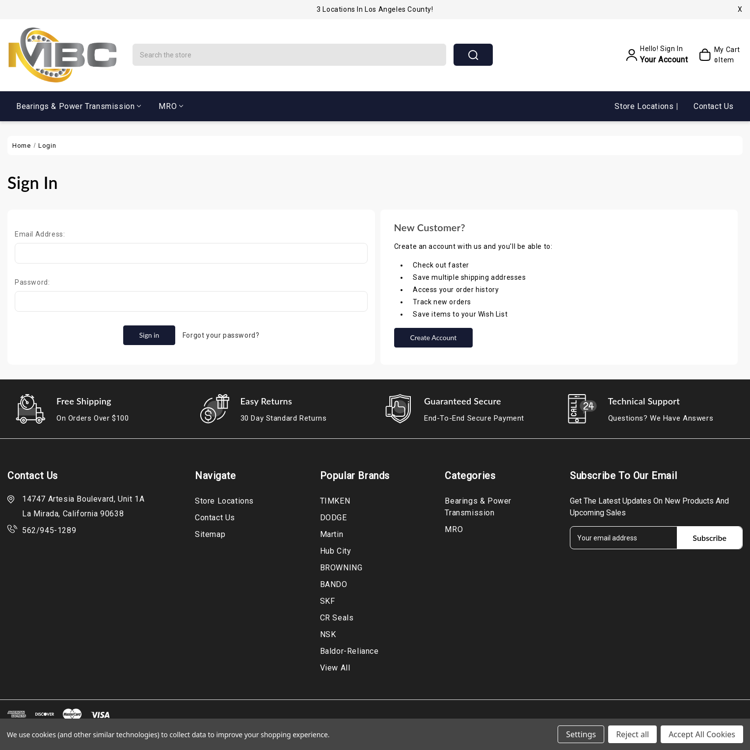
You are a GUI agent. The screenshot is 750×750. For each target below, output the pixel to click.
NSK (328, 634)
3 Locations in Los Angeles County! (375, 9)
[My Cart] (716, 55)
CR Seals (337, 617)
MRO (171, 106)
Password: (32, 282)
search (473, 55)
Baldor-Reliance (349, 651)
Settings (581, 734)
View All (335, 667)
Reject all (632, 734)
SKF (327, 601)
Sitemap (210, 534)
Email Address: (40, 234)
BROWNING (341, 567)
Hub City (335, 551)
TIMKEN (335, 501)
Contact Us (714, 106)
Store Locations (645, 106)
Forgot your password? (221, 335)
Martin (332, 534)
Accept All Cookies (702, 734)
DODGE (333, 517)
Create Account (433, 337)
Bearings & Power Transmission (78, 106)
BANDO (334, 584)
